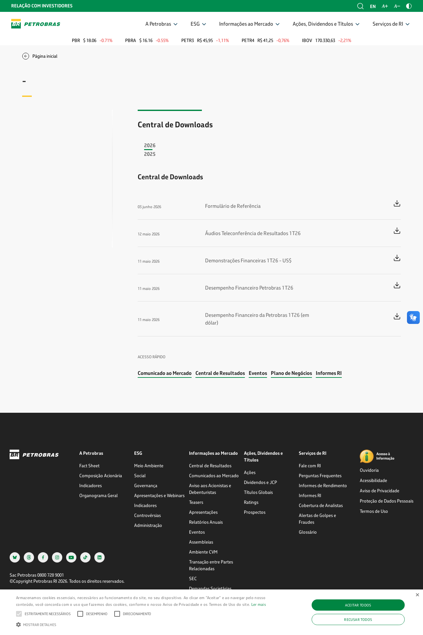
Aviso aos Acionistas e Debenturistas (210, 488)
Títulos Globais (258, 492)
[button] (48, 613)
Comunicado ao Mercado (165, 372)
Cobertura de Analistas (321, 505)
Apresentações (203, 512)
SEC (193, 578)
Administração (148, 525)
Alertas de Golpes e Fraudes (317, 518)
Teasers (196, 502)
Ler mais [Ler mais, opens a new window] (258, 604)
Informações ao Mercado (246, 23)
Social (140, 475)
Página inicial (44, 56)
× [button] (417, 595)
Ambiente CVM (203, 552)
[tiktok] (85, 557)
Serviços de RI (388, 23)
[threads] (29, 557)
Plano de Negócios (291, 372)
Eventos (258, 372)
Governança (145, 485)
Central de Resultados (220, 372)
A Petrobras (158, 23)
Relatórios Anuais (206, 522)
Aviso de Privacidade (379, 490)
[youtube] (71, 557)
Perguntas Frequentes (320, 475)
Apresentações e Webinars (159, 495)
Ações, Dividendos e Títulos (323, 23)
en (373, 6)
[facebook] (43, 557)
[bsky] (15, 557)
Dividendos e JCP (260, 482)
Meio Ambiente (148, 465)
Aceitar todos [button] (358, 605)
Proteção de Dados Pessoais (386, 501)
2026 (150, 145)
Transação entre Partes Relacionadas (211, 565)
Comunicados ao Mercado (214, 475)
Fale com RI (310, 465)
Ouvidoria (369, 470)
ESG (195, 23)
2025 (150, 153)
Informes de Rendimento (323, 485)
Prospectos (254, 512)
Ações (249, 472)
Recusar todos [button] (358, 619)
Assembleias (201, 542)
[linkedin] (99, 557)
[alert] (211, 612)
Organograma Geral (98, 495)
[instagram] (57, 557)
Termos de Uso (374, 511)
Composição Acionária (100, 475)
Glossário (308, 532)
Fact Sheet (89, 465)
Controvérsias (147, 515)
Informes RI (329, 372)
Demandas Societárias (210, 588)
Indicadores (90, 485)
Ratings (251, 502)
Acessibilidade (373, 480)
